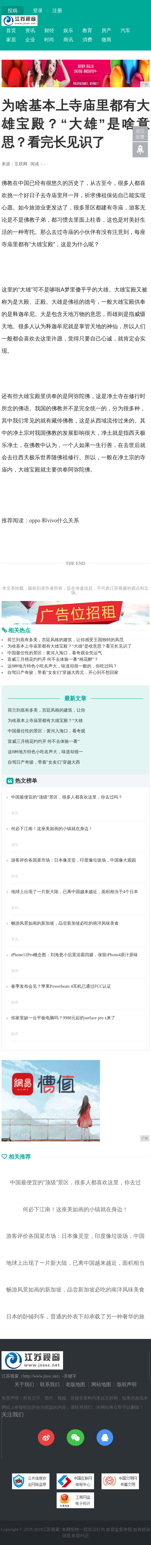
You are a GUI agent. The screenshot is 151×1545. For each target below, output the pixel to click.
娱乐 (68, 30)
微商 (106, 39)
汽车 (125, 30)
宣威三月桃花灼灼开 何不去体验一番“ (44, 741)
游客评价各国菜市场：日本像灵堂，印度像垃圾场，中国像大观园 (73, 860)
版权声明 (127, 1384)
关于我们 (24, 1384)
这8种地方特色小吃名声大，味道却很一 (45, 752)
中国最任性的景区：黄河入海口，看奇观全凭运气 (54, 653)
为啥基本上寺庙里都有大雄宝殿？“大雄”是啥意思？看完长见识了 (69, 646)
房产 (106, 30)
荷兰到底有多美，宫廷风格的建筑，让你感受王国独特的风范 (65, 639)
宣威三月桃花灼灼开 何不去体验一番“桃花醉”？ (52, 659)
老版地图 (75, 1384)
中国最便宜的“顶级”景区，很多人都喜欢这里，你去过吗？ (66, 797)
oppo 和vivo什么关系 (54, 520)
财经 (49, 30)
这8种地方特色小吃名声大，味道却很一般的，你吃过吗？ (62, 666)
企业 (30, 39)
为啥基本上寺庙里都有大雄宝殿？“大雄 (45, 720)
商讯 (68, 39)
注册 (57, 10)
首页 (11, 30)
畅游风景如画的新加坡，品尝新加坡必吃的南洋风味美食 (65, 923)
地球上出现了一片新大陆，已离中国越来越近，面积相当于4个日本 (74, 891)
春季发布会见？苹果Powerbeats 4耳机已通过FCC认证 (61, 986)
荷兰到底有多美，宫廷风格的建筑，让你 (46, 710)
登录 (38, 10)
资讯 (30, 30)
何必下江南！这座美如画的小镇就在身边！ (52, 828)
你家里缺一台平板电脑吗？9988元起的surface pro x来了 (63, 1018)
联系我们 (50, 1384)
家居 (11, 39)
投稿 (13, 10)
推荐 (14, 971)
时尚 (49, 39)
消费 (87, 39)
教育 (87, 30)
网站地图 (101, 1384)
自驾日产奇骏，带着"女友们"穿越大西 (44, 762)
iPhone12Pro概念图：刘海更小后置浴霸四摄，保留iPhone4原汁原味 (74, 955)
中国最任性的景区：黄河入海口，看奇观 (46, 731)
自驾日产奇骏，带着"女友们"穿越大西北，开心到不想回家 (62, 672)
